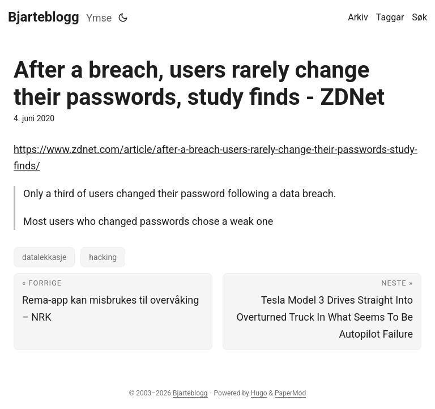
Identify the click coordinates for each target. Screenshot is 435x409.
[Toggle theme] (123, 18)
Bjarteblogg (43, 17)
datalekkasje (44, 257)
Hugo (259, 393)
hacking (103, 257)
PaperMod (290, 393)
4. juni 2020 (34, 118)
